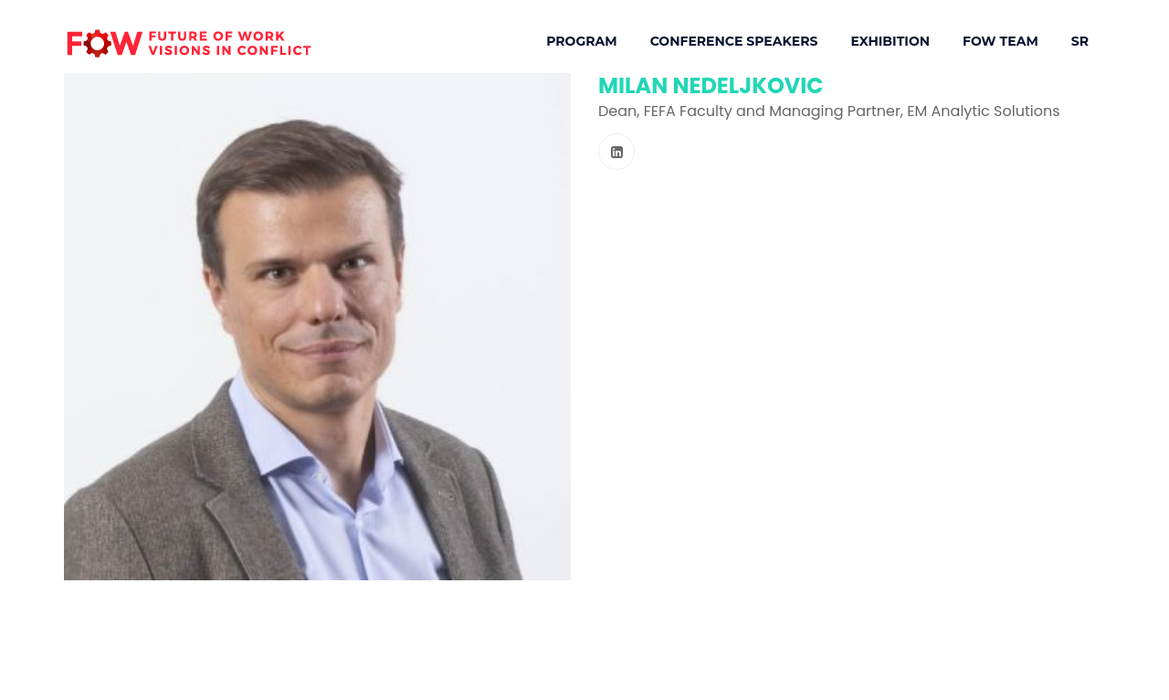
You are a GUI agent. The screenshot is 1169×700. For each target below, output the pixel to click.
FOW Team (1000, 41)
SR (1080, 41)
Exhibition (890, 41)
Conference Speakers (734, 41)
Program (581, 41)
